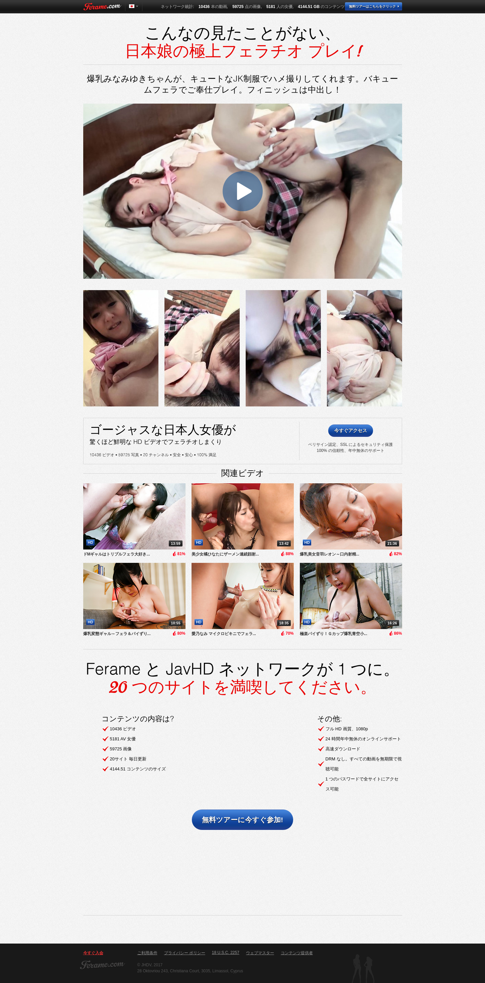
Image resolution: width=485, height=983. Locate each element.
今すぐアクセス (350, 430)
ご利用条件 (147, 953)
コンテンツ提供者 (297, 953)
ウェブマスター (260, 953)
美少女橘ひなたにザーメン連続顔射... (225, 554)
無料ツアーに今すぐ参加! (242, 820)
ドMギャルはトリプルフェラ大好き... (116, 554)
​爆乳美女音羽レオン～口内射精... (329, 554)
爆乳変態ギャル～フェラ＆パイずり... (117, 633)
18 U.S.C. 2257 (225, 952)
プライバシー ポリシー (184, 953)
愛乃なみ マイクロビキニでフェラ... (224, 633)
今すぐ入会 (93, 953)
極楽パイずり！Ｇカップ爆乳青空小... (333, 633)
